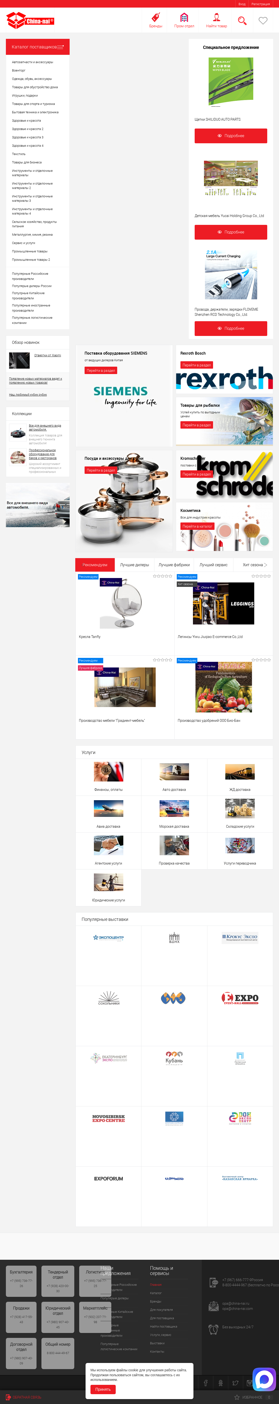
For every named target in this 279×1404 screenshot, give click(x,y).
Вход (242, 4)
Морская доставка (174, 826)
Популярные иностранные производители (31, 308)
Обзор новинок (25, 342)
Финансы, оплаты (108, 790)
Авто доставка (174, 790)
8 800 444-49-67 (58, 1353)
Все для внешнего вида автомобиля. (45, 427)
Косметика (190, 510)
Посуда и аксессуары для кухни (114, 458)
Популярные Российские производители (30, 276)
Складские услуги (240, 826)
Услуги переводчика (240, 863)
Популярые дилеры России (31, 286)
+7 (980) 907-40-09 (21, 1360)
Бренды (155, 26)
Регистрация (261, 4)
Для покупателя (161, 1310)
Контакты (157, 1351)
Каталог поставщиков (38, 47)
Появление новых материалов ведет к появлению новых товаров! (35, 380)
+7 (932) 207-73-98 (95, 1319)
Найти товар (216, 26)
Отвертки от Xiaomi (47, 355)
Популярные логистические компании (32, 320)
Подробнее (231, 135)
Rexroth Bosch (193, 353)
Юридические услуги (108, 900)
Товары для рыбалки (200, 405)
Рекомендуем (95, 565)
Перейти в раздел (101, 371)
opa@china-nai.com (237, 1309)
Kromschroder (192, 458)
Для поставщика (162, 1318)
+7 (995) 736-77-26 (21, 1283)
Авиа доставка (108, 826)
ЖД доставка (240, 790)
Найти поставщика (163, 1326)
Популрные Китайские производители (28, 295)
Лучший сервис (214, 565)
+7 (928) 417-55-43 (21, 1319)
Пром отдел (184, 26)
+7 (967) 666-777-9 (237, 1280)
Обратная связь (23, 1397)
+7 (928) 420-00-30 (58, 1288)
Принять (103, 1389)
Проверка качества (174, 863)
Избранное (253, 1397)
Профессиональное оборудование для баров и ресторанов (43, 454)
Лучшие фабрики (174, 565)
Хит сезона (253, 565)
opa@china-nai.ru (235, 1303)
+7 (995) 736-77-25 (95, 1283)
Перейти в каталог (197, 526)
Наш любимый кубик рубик (28, 394)
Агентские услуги (108, 863)
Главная (156, 1285)
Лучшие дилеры (134, 565)
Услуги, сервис (160, 1335)
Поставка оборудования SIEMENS (116, 353)
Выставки (157, 1343)
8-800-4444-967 (234, 1285)
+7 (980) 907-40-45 (58, 1324)
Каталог (156, 1293)
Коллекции (22, 413)
